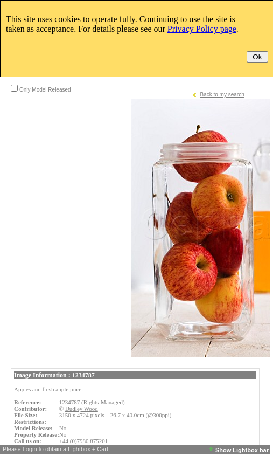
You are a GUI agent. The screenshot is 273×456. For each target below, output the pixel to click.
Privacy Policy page (201, 28)
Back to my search (222, 95)
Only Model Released (45, 90)
